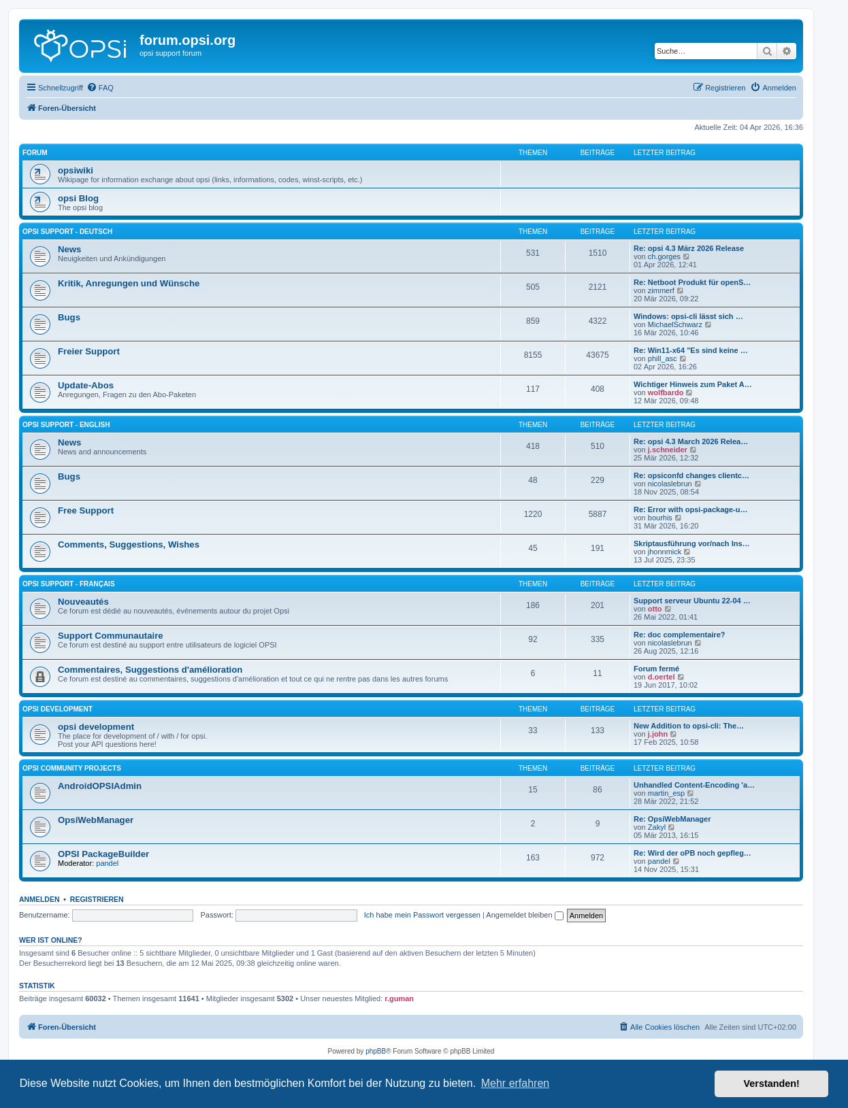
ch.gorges (664, 256)
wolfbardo (666, 392)
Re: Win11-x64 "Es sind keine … (691, 350)
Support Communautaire (110, 636)
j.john (658, 734)
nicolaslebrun (670, 484)
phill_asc (662, 358)
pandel (107, 863)
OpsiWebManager (95, 820)
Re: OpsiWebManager (672, 819)
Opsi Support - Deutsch (67, 231)
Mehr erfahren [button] (515, 1083)
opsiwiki (75, 170)
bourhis (660, 518)
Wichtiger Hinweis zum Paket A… (693, 384)
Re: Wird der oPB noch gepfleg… (692, 853)
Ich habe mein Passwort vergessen (422, 915)
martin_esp (666, 793)
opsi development (57, 709)
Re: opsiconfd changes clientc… (691, 475)
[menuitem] (100, 88)
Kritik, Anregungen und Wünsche (128, 283)
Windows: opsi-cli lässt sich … (688, 316)
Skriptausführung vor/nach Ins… (692, 543)
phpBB (375, 1051)
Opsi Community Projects (71, 768)
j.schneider (667, 450)
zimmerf (661, 290)
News (69, 249)
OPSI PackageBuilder (103, 854)
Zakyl (657, 827)
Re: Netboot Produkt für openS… (692, 282)
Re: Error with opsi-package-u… (690, 509)
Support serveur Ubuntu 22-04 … (692, 601)
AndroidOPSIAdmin (100, 786)
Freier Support (89, 351)
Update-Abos (86, 385)
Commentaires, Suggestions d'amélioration (150, 670)
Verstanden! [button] (772, 1083)
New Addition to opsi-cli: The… (689, 726)
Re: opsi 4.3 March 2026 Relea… (691, 441)
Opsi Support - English (66, 425)
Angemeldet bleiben (524, 915)
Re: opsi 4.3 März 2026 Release (689, 248)
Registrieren (97, 899)
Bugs (69, 317)
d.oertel (661, 677)
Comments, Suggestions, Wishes (128, 544)
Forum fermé (656, 669)
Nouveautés (83, 602)
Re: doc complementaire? (679, 635)
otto (655, 609)
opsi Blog (78, 198)
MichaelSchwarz (675, 324)
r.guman (399, 998)
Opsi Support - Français (68, 584)
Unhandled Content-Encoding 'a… (694, 785)
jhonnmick (665, 552)
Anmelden (39, 899)
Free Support (86, 510)
